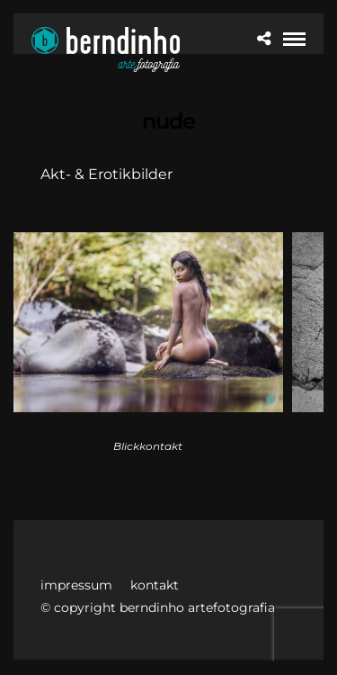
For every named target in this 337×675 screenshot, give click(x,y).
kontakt (154, 585)
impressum (76, 585)
